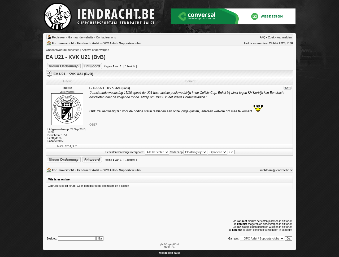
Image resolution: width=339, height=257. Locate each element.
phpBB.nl (174, 244)
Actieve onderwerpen (95, 49)
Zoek (271, 37)
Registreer (59, 37)
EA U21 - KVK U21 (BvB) (76, 57)
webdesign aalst (169, 252)
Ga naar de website (80, 37)
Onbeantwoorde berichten (63, 49)
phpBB (163, 244)
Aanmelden (284, 37)
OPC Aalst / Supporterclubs (121, 43)
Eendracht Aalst (88, 43)
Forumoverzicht (63, 43)
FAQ (263, 37)
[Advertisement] (169, 204)
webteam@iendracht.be (276, 170)
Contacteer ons (106, 37)
